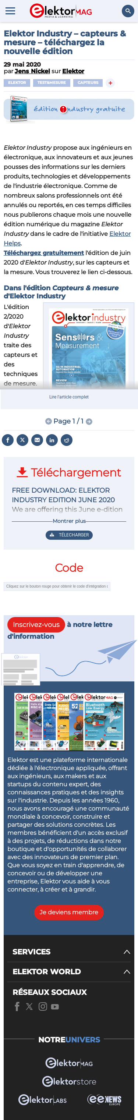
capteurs (88, 82)
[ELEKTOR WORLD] (72, 972)
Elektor (17, 82)
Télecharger (69, 535)
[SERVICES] (72, 952)
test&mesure (52, 82)
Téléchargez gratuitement (44, 252)
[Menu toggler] (10, 10)
